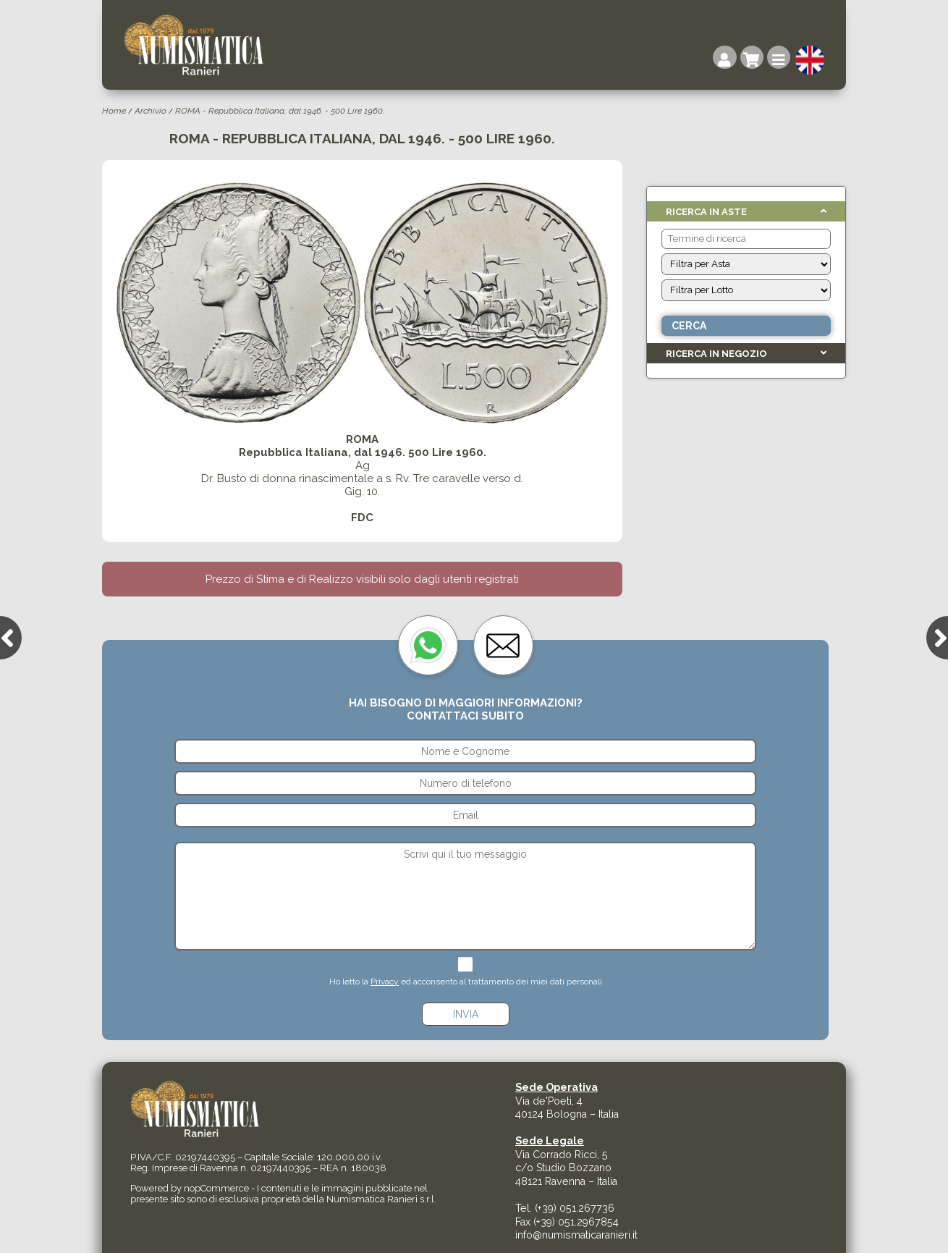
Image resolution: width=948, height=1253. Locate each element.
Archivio (150, 111)
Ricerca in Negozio (716, 353)
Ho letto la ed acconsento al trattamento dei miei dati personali (465, 981)
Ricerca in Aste (706, 211)
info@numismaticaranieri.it (576, 1235)
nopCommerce (216, 1188)
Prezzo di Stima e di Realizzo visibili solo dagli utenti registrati (362, 579)
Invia (465, 1014)
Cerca (689, 326)
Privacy (385, 981)
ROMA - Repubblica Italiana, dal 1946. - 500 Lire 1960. (279, 111)
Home (114, 111)
